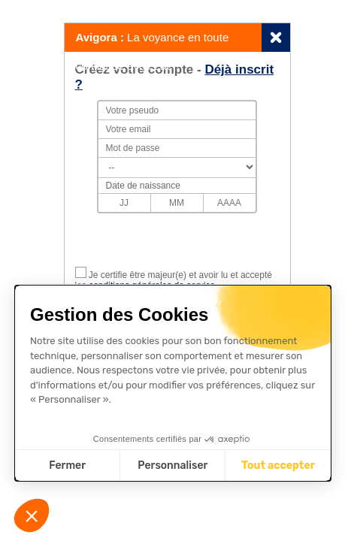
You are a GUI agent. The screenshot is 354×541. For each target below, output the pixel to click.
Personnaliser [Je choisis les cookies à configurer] (172, 465)
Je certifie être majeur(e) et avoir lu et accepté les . (173, 280)
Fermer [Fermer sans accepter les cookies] (67, 465)
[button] (32, 515)
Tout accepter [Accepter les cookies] (278, 465)
